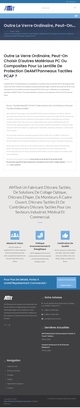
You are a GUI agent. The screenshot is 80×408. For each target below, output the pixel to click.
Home (12, 31)
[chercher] (74, 7)
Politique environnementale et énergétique (40, 247)
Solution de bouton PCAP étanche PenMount (55, 346)
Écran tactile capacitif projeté (16, 162)
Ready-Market (71, 399)
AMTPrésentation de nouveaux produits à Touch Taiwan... (58, 335)
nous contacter (15, 165)
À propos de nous (13, 371)
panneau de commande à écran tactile (40, 162)
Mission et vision (15, 244)
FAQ (17, 31)
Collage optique (59, 162)
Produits (10, 376)
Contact (10, 389)
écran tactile (34, 159)
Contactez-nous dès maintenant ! (66, 283)
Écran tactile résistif (55, 159)
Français (72, 2)
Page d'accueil (12, 367)
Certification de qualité (65, 245)
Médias (10, 380)
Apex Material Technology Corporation (17, 402)
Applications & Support (15, 384)
